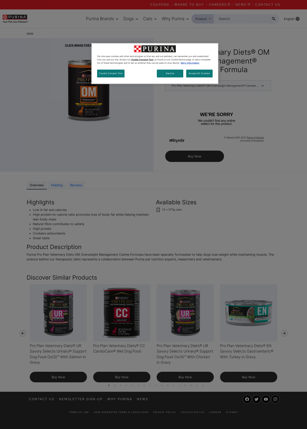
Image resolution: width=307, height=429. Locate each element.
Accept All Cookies (199, 73)
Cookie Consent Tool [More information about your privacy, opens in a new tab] (142, 59)
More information (190, 63)
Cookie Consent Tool (111, 73)
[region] (155, 63)
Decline (170, 73)
